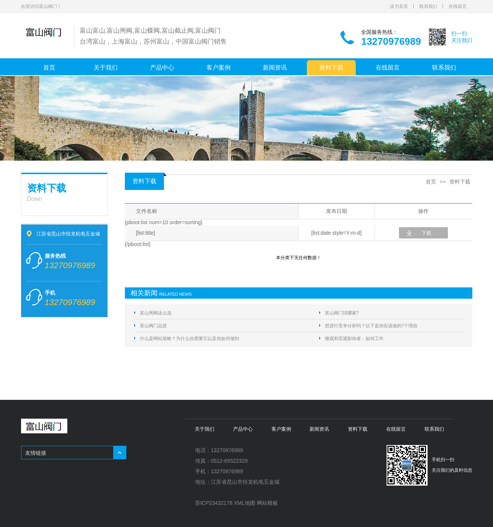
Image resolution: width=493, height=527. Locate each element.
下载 (426, 233)
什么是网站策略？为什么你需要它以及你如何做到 (189, 338)
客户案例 (218, 67)
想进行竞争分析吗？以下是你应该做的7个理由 (371, 325)
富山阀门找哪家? (342, 313)
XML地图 (244, 503)
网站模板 (267, 503)
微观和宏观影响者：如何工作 (354, 338)
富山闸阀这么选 (155, 313)
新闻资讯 (275, 67)
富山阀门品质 (153, 325)
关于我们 (106, 67)
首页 (49, 67)
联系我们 (428, 6)
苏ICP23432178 (214, 503)
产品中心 (162, 67)
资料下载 (331, 67)
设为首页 (399, 6)
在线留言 (458, 6)
